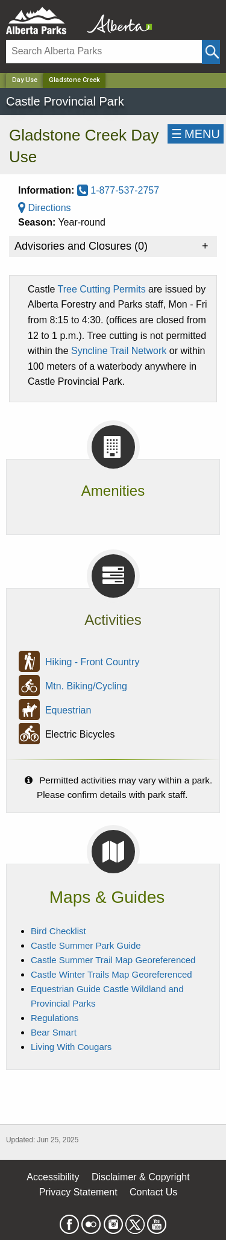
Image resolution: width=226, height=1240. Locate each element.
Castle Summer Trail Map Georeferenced (113, 960)
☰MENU (195, 134)
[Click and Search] (211, 52)
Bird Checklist (58, 931)
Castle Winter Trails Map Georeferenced (111, 974)
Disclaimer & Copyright (141, 1177)
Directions (44, 208)
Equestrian (68, 710)
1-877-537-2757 (118, 190)
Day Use (24, 80)
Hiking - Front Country (92, 662)
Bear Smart (54, 1032)
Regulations (54, 1018)
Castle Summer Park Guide (86, 945)
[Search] (104, 51)
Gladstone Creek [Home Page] (74, 80)
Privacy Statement (78, 1192)
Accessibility (53, 1177)
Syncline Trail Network (118, 351)
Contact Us (153, 1192)
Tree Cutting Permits (102, 289)
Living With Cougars (71, 1047)
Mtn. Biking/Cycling (86, 686)
